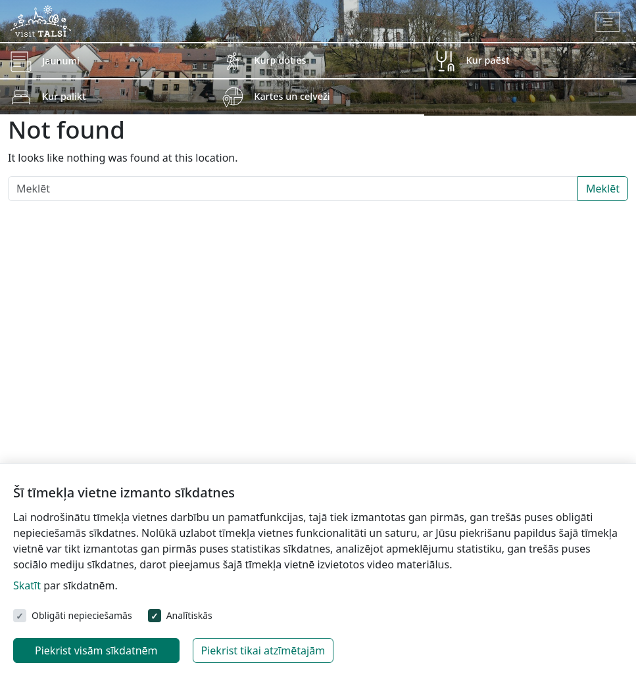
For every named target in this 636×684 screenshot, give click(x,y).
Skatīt (27, 585)
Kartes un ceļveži (292, 96)
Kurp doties (280, 60)
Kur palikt (64, 96)
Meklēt (603, 188)
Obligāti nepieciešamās (82, 615)
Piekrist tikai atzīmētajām (263, 650)
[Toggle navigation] (608, 22)
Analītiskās (189, 615)
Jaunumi (61, 61)
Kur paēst (488, 60)
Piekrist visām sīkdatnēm (96, 650)
